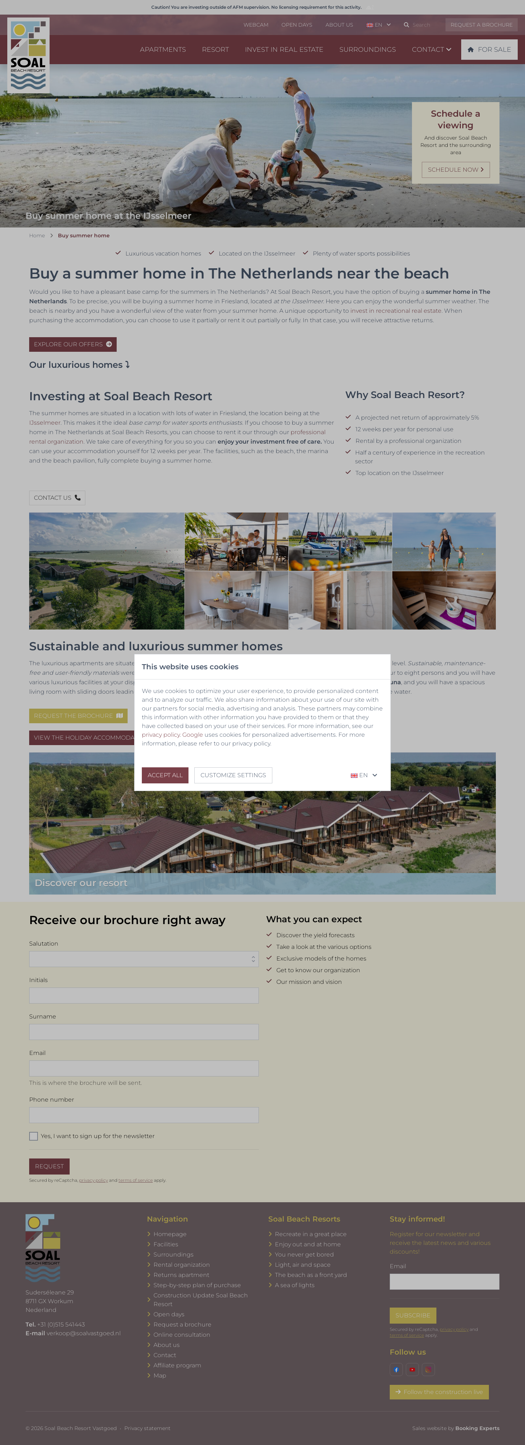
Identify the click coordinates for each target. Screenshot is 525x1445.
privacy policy (161, 734)
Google (192, 734)
